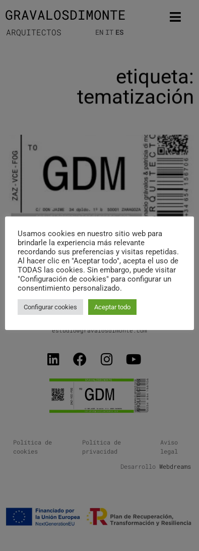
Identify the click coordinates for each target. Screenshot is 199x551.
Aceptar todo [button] (112, 307)
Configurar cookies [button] (50, 307)
